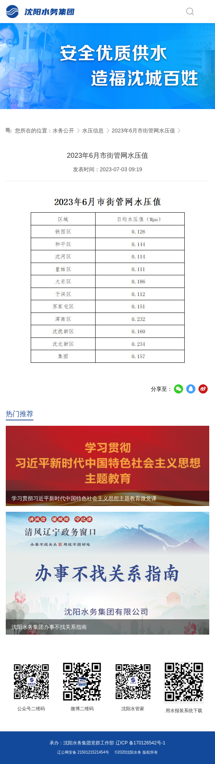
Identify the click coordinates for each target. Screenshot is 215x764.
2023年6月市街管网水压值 (143, 130)
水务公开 (63, 130)
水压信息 (93, 130)
